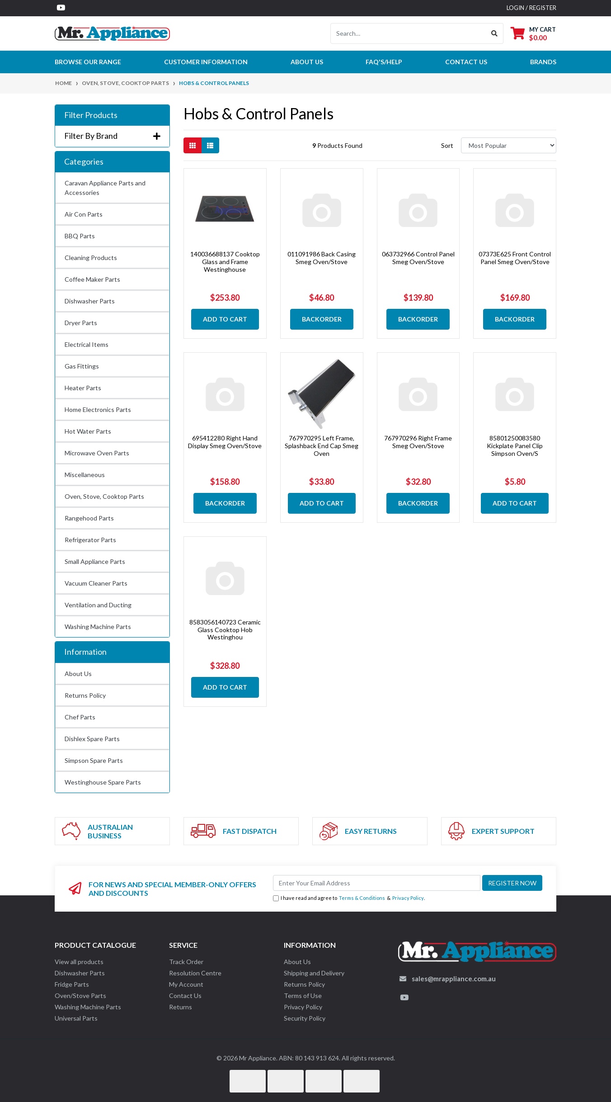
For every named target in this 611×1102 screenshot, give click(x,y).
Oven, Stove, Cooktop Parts (104, 496)
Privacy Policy (408, 898)
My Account (186, 984)
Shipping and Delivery (314, 973)
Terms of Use (303, 995)
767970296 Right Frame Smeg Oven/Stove (418, 441)
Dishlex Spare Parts (92, 739)
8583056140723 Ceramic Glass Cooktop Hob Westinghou (225, 629)
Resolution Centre (195, 973)
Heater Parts (83, 388)
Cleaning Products (91, 257)
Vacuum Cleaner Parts (96, 583)
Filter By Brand (112, 136)
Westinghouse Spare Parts (103, 782)
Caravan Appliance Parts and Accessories (105, 187)
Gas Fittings (82, 366)
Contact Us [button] (466, 62)
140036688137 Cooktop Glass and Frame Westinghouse (225, 261)
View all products (79, 961)
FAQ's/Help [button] (384, 62)
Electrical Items (86, 344)
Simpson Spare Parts (94, 760)
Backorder (322, 319)
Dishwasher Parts (90, 301)
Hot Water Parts (88, 431)
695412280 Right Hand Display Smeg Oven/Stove (225, 441)
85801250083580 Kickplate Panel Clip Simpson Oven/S (515, 445)
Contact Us (185, 995)
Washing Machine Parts (98, 626)
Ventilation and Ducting (98, 605)
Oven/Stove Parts (80, 995)
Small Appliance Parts (95, 561)
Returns (180, 1007)
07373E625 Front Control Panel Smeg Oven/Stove (515, 257)
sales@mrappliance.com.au (454, 978)
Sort (447, 145)
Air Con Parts (84, 214)
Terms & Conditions (362, 898)
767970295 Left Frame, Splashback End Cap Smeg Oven (321, 445)
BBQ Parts (80, 236)
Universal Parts (76, 1018)
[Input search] (408, 33)
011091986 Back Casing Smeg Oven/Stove (321, 257)
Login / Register (531, 7)
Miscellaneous (85, 474)
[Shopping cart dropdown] (533, 33)
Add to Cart (225, 319)
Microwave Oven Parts (97, 453)
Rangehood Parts (89, 518)
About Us (307, 62)
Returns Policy (85, 695)
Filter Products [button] (91, 115)
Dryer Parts (81, 322)
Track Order (186, 961)
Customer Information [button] (206, 62)
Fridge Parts (72, 984)
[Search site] (494, 33)
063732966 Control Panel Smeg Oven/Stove (418, 257)
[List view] (210, 145)
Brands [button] (543, 62)
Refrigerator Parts (90, 540)
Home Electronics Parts (98, 409)
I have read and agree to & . (349, 898)
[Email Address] (376, 883)
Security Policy (304, 1018)
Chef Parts (80, 717)
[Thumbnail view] (192, 145)
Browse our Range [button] (88, 62)
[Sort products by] (508, 145)
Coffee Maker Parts (92, 279)
